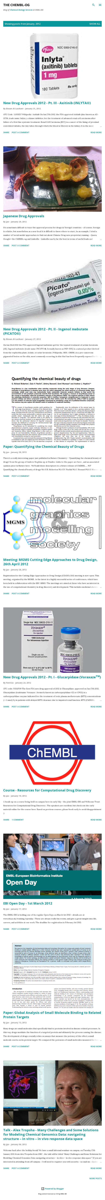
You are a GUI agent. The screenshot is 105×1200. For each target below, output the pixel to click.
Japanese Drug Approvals (23, 216)
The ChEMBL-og (16, 5)
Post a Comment (20, 132)
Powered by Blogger (52, 1188)
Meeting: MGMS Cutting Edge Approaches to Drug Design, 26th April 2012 (50, 561)
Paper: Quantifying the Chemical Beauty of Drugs (43, 446)
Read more (96, 132)
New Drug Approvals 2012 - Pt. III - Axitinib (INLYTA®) (47, 103)
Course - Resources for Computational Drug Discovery (47, 790)
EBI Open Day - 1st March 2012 (27, 903)
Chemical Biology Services (21, 10)
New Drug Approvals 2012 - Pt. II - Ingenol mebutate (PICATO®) (45, 331)
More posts (95, 1178)
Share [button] (6, 132)
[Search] (93, 5)
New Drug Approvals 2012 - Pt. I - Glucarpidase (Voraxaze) (52, 677)
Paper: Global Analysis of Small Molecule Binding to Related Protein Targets (52, 1014)
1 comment (18, 819)
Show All (94, 23)
